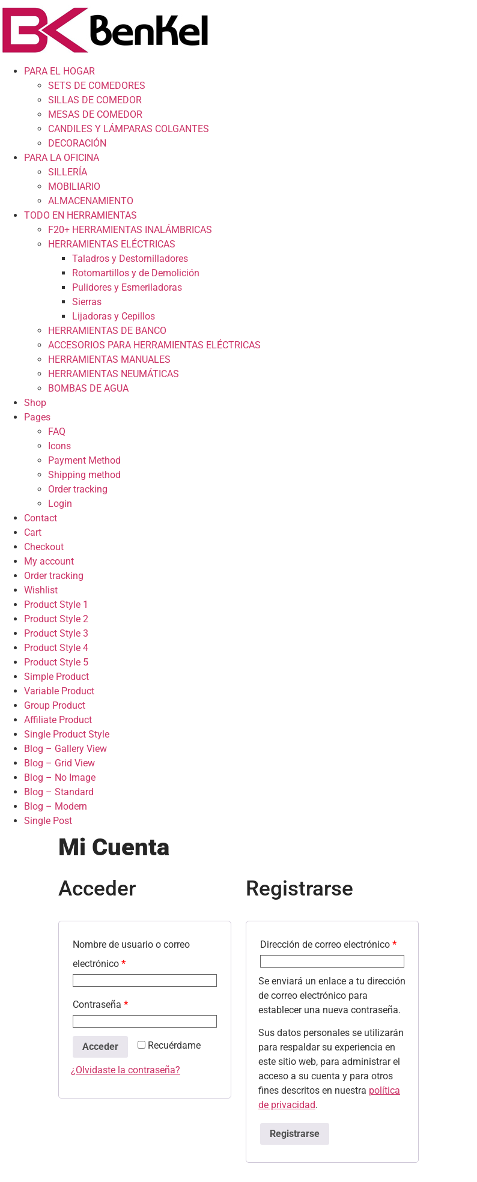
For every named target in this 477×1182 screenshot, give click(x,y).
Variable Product (59, 691)
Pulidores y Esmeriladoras (127, 287)
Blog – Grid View (59, 763)
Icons (59, 446)
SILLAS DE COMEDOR (95, 100)
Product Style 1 (56, 604)
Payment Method (84, 460)
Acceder (100, 1046)
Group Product (54, 705)
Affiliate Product (58, 720)
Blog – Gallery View (65, 748)
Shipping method (84, 474)
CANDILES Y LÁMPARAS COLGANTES (128, 129)
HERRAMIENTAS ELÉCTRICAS (111, 244)
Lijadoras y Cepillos (113, 316)
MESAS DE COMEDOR (95, 114)
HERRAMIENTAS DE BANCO (107, 330)
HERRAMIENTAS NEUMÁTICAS (113, 374)
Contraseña (100, 1004)
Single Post (48, 820)
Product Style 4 (56, 647)
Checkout (44, 547)
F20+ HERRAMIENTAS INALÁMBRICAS (130, 229)
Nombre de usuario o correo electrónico (131, 954)
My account (49, 561)
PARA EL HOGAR (59, 71)
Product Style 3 (56, 633)
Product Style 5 (56, 662)
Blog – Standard (59, 792)
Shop (35, 402)
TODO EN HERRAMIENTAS (80, 215)
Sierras (87, 302)
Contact (40, 518)
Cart (32, 532)
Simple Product (56, 676)
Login (60, 503)
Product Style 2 (56, 619)
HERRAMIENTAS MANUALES (109, 359)
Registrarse (295, 1133)
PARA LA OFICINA (61, 157)
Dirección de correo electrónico (328, 944)
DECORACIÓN (77, 143)
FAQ (56, 431)
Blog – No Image (60, 777)
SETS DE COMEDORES (96, 85)
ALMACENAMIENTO (90, 201)
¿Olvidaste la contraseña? (125, 1070)
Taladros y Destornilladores (130, 258)
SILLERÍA (67, 172)
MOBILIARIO (74, 186)
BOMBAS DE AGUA (88, 388)
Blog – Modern (55, 806)
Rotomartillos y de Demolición (135, 273)
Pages (37, 417)
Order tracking (78, 489)
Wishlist (41, 590)
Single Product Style (66, 734)
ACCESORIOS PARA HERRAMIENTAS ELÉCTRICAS (154, 345)
